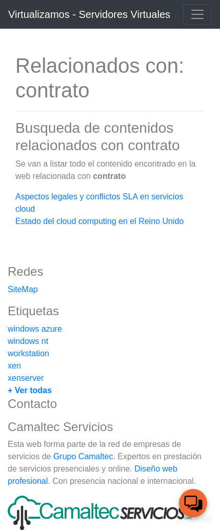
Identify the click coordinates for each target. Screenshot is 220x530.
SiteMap (23, 289)
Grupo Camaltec (83, 456)
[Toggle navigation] (197, 14)
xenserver (26, 378)
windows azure (35, 328)
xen (14, 365)
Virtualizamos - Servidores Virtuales (89, 14)
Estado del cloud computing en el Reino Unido (99, 221)
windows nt (28, 341)
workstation (28, 353)
